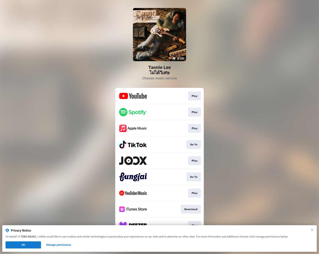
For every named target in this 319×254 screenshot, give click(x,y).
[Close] (312, 229)
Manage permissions (58, 244)
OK (23, 244)
